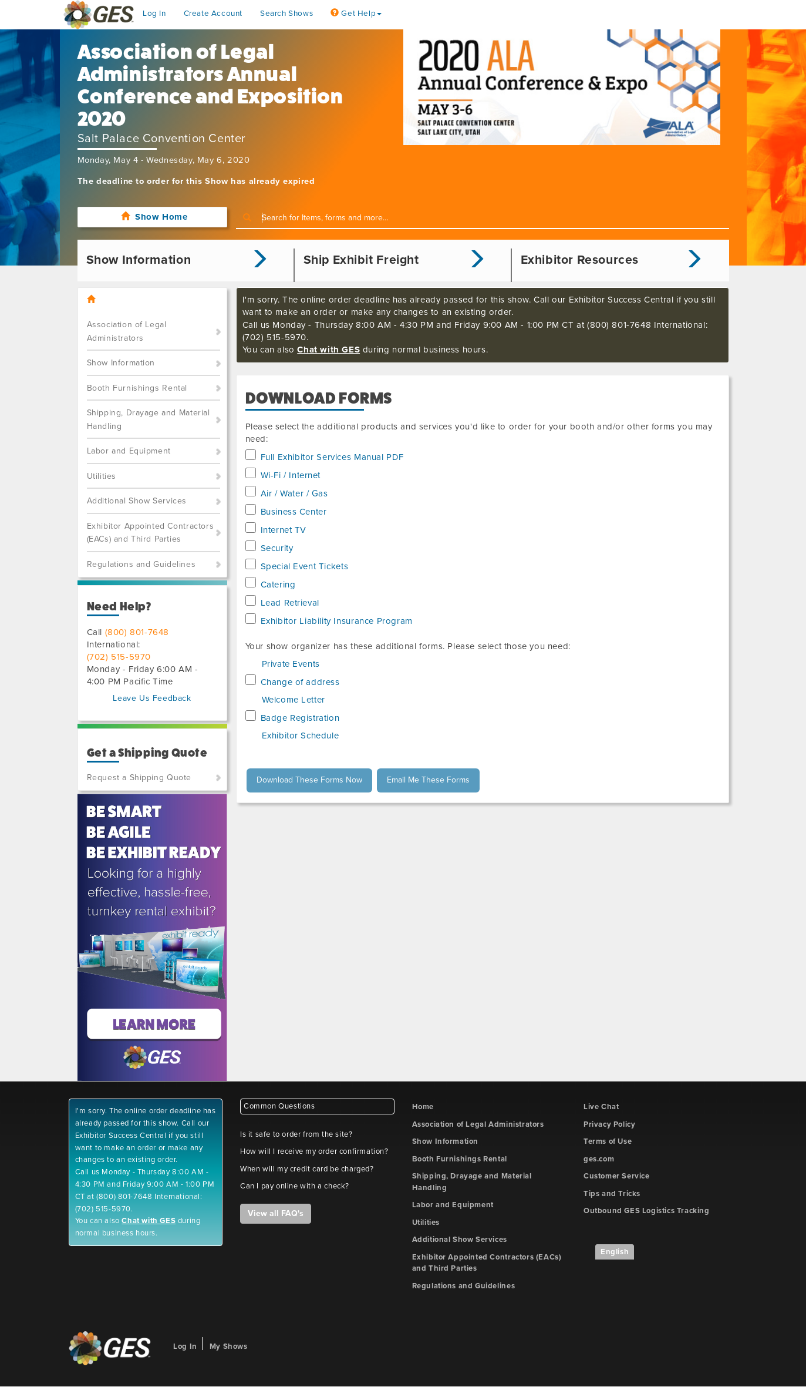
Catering (278, 584)
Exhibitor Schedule (300, 735)
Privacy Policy (609, 1124)
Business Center (294, 511)
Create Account (213, 13)
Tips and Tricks (612, 1193)
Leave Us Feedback (152, 698)
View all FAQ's (275, 1213)
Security (277, 548)
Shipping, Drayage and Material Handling (148, 419)
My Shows (229, 1346)
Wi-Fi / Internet (291, 475)
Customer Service (617, 1176)
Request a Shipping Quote (139, 778)
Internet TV (284, 530)
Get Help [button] (356, 13)
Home (423, 1106)
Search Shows (286, 13)
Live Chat (601, 1106)
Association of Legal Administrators (127, 331)
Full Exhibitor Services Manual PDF (332, 457)
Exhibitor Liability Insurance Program (337, 621)
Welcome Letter (293, 699)
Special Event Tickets (305, 566)
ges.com (599, 1159)
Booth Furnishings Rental (137, 388)
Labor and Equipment (129, 451)
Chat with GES (328, 349)
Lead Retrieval (290, 602)
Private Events (291, 664)
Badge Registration (300, 718)
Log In (154, 13)
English (615, 1252)
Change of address (300, 682)
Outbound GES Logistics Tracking (647, 1210)
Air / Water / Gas (294, 493)
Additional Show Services (137, 501)
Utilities (101, 476)
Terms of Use (608, 1141)
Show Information (121, 363)
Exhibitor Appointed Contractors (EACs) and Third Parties (150, 533)
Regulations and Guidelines (141, 564)
